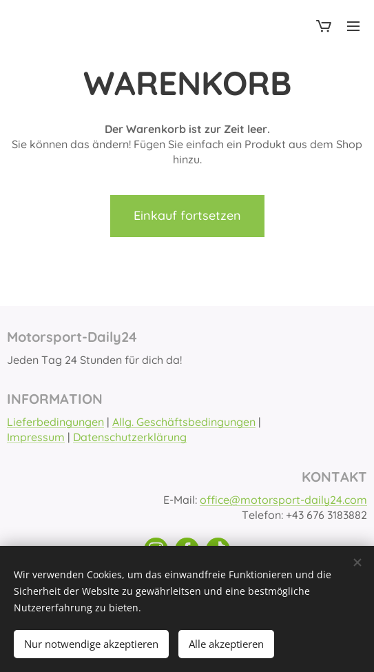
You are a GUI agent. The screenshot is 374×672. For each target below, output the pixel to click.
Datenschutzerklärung (130, 438)
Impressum (36, 438)
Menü (353, 26)
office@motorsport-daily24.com (283, 500)
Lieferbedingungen (55, 422)
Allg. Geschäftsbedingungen (184, 422)
